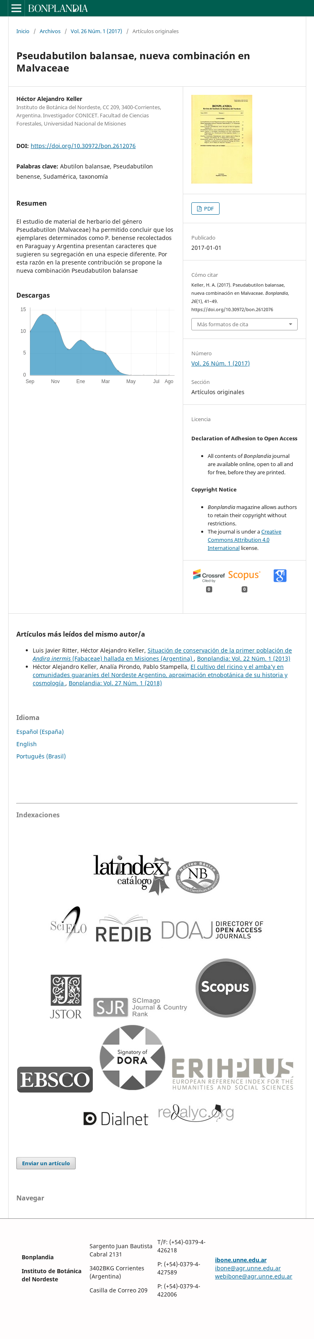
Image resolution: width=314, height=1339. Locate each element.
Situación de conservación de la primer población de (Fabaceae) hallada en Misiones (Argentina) (162, 654)
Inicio (22, 31)
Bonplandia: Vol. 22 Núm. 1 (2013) (243, 658)
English (26, 744)
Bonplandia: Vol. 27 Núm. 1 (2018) (115, 683)
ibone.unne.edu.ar (241, 1260)
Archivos (50, 31)
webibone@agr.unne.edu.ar (253, 1276)
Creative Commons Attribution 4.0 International (244, 540)
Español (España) (40, 732)
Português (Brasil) (41, 756)
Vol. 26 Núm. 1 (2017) (96, 31)
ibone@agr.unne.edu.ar (248, 1268)
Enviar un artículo (46, 1163)
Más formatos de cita (222, 324)
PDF (208, 208)
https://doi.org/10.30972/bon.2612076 (83, 146)
